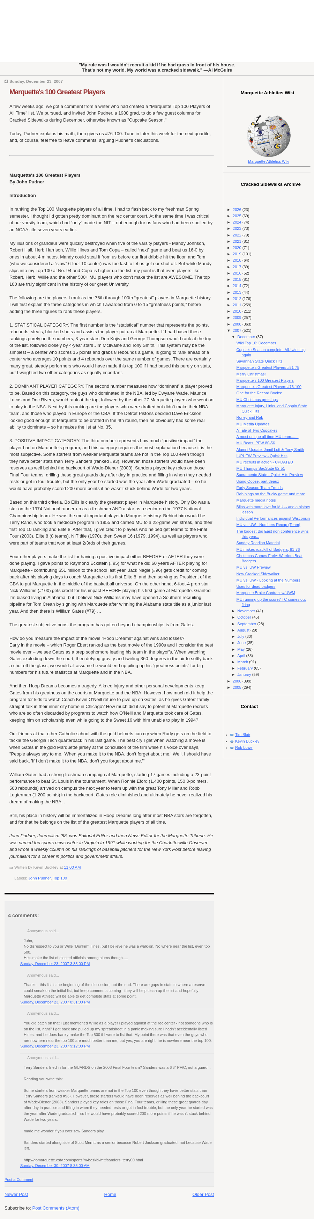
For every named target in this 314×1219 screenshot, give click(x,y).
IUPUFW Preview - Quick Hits (262, 456)
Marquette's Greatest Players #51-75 (268, 367)
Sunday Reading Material (258, 543)
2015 (237, 279)
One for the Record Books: (259, 393)
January (244, 674)
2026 (237, 209)
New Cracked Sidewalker (258, 574)
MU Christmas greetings (257, 399)
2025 (237, 216)
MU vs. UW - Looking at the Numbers (268, 580)
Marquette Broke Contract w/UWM (266, 593)
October (244, 617)
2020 (237, 248)
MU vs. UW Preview (254, 567)
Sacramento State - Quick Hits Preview (270, 475)
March (243, 662)
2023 (237, 228)
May (241, 649)
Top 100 (60, 878)
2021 (237, 241)
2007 (237, 330)
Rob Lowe (244, 747)
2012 (237, 299)
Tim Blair (242, 734)
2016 (237, 273)
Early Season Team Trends (260, 488)
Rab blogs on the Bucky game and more (271, 494)
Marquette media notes (256, 500)
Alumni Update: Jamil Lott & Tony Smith (270, 449)
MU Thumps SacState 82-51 (261, 468)
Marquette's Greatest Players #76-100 (269, 387)
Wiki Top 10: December (256, 343)
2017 (237, 267)
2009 (237, 317)
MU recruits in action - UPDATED (265, 462)
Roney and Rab (250, 417)
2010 (237, 311)
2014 (237, 286)
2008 (237, 324)
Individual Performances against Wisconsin (273, 518)
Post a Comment (19, 1179)
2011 (237, 305)
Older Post (203, 1194)
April (241, 656)
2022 (237, 235)
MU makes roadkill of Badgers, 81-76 (268, 549)
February (245, 668)
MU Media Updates (253, 424)
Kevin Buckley (247, 741)
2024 (237, 222)
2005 (237, 687)
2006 (237, 681)
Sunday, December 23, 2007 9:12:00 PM (55, 1046)
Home (110, 1194)
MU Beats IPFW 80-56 (256, 443)
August (243, 630)
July (241, 636)
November (246, 611)
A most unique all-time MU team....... (268, 437)
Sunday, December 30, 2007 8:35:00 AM (55, 1165)
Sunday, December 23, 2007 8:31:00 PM (55, 1002)
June (242, 643)
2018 (237, 260)
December (246, 337)
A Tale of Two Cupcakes (257, 430)
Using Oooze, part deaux (258, 481)
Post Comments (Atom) (56, 1208)
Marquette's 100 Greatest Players (57, 92)
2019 (237, 254)
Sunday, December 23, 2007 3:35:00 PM (55, 964)
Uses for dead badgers (256, 586)
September (247, 624)
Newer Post (16, 1194)
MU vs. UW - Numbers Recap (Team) (268, 525)
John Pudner (39, 878)
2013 (237, 292)
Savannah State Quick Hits (260, 361)
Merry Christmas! (251, 374)
